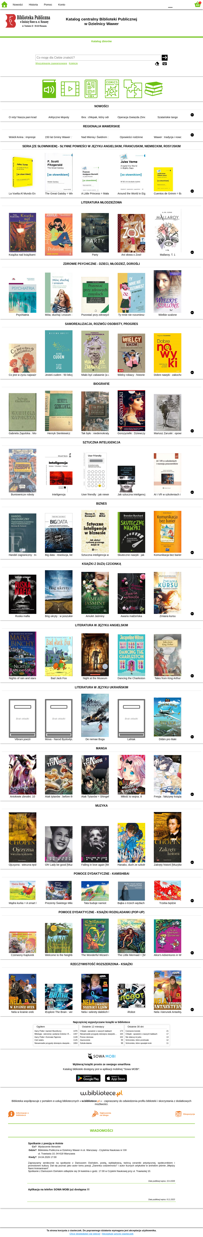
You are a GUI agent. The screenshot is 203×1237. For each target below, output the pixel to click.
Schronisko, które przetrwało (137, 1040)
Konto (61, 4)
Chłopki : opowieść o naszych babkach (96, 1031)
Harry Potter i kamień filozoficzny (48, 1031)
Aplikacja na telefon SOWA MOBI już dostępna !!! (58, 1189)
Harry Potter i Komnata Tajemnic (48, 1037)
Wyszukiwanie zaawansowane (51, 63)
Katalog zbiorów (101, 41)
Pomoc (48, 4)
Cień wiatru (39, 1040)
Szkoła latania (86, 1043)
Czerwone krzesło (133, 1031)
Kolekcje (73, 63)
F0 (170, 4)
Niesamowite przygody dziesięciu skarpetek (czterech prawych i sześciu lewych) (67, 1043)
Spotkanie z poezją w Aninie (45, 1143)
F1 (176, 4)
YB (154, 4)
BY (162, 4)
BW (147, 4)
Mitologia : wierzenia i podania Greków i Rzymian (55, 1034)
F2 (185, 4)
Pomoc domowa (86, 1037)
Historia (33, 4)
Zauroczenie (85, 1040)
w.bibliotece (91, 1101)
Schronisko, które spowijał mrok (139, 1043)
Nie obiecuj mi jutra (133, 1037)
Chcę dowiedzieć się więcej (85, 1233)
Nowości (18, 4)
